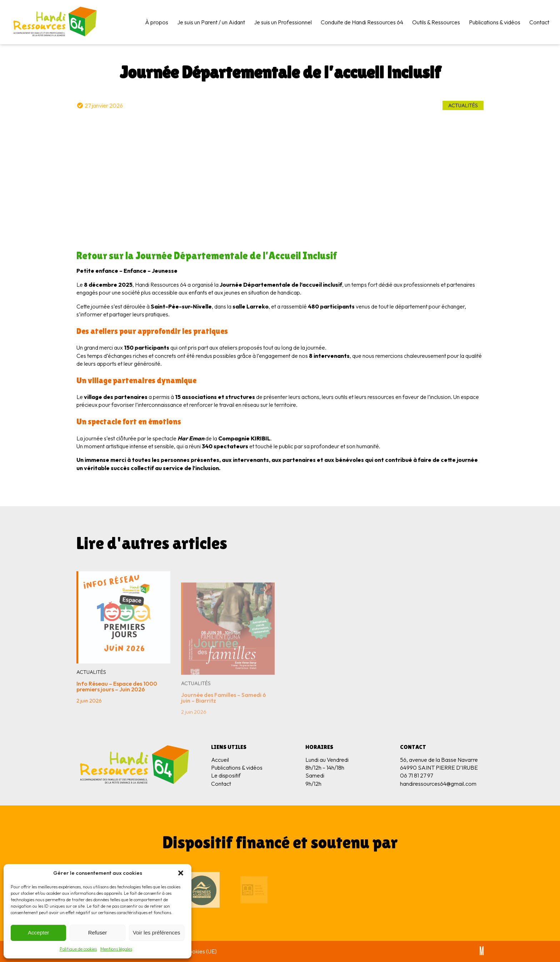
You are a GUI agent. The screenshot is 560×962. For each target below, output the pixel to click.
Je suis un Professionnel (283, 22)
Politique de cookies (78, 949)
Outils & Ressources (436, 22)
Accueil (220, 759)
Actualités (463, 105)
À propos (156, 22)
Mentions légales (116, 949)
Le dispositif (226, 775)
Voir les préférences (156, 932)
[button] (180, 873)
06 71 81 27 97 (416, 775)
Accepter (38, 932)
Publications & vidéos (494, 22)
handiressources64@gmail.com (438, 783)
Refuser (97, 932)
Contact (539, 22)
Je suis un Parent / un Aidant (211, 22)
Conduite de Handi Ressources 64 (362, 22)
